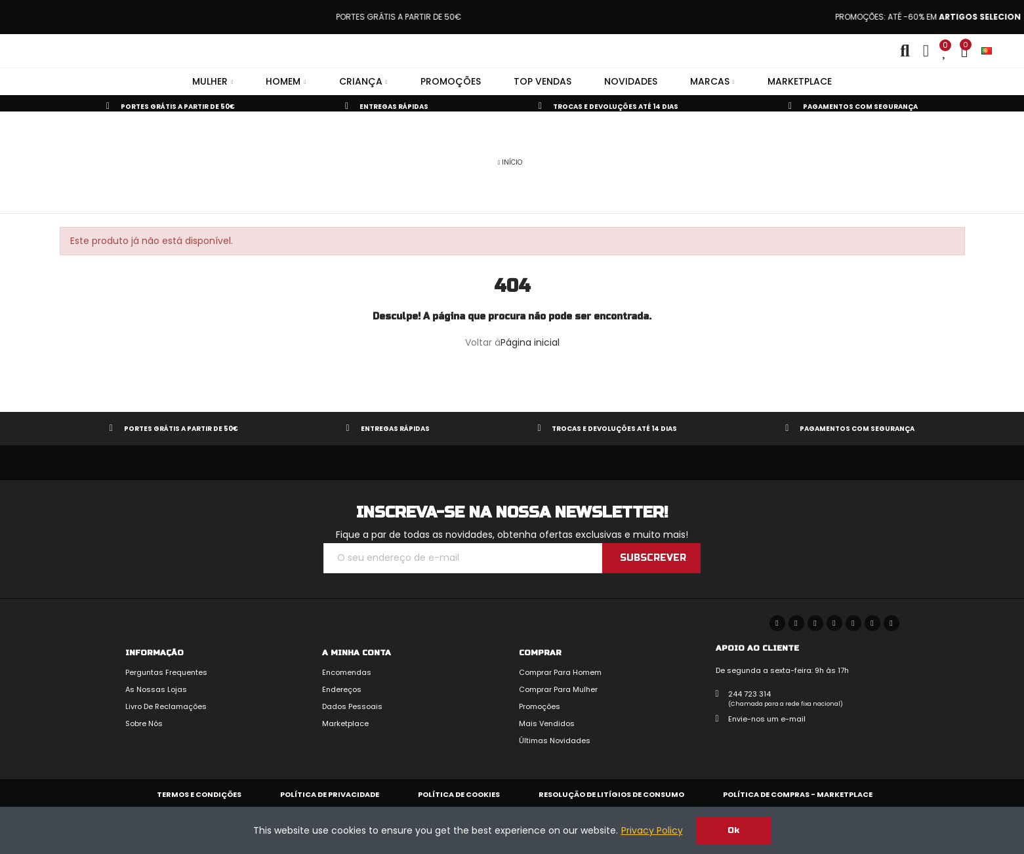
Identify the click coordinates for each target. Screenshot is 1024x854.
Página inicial (530, 342)
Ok (733, 830)
